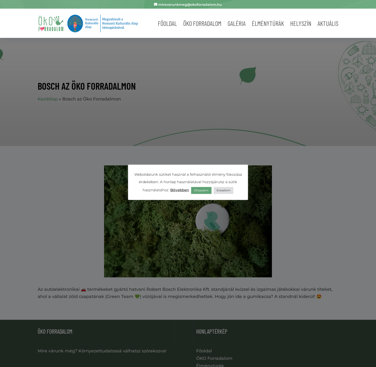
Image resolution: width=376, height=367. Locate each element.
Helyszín (300, 23)
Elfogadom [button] (201, 190)
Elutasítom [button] (223, 190)
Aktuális (327, 23)
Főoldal (167, 23)
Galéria (237, 23)
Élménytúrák (268, 23)
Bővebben (179, 190)
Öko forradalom (202, 23)
